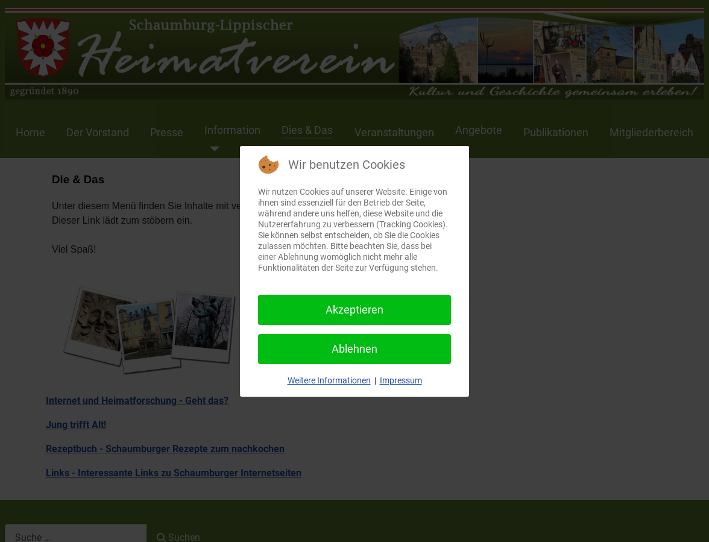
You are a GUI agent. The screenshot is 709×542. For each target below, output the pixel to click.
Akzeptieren (354, 309)
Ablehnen (354, 348)
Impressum (401, 380)
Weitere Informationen (329, 380)
